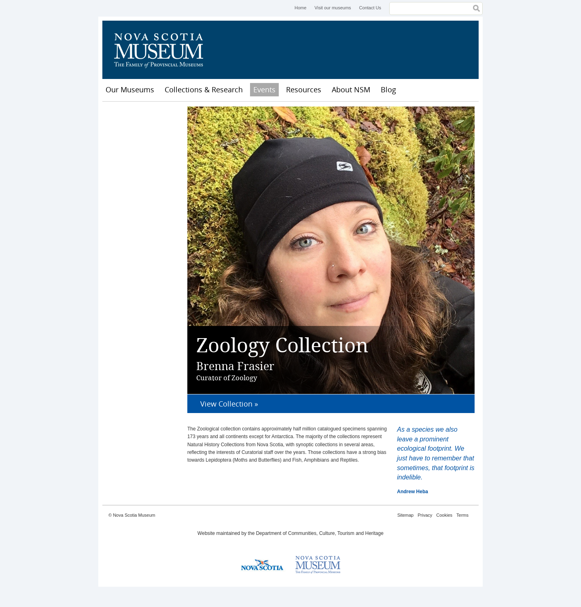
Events (264, 89)
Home (300, 7)
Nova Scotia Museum (163, 50)
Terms (462, 515)
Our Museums (130, 89)
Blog (388, 89)
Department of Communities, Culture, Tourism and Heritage (320, 533)
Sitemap (405, 515)
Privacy (425, 515)
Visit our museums (332, 7)
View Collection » (229, 404)
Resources (303, 89)
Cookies (444, 515)
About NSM (351, 89)
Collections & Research (204, 89)
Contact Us (370, 7)
